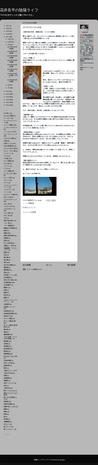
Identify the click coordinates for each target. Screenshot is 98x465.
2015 (7, 94)
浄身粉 (6, 344)
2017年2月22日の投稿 (12, 47)
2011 (7, 105)
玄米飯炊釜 (7, 282)
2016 (7, 91)
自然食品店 (7, 311)
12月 (9, 39)
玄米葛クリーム (9, 275)
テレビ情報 (7, 161)
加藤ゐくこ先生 (9, 245)
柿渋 (5, 262)
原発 (5, 272)
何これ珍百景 (8, 243)
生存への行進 (8, 363)
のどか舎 (7, 163)
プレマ (6, 183)
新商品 (6, 351)
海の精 (6, 257)
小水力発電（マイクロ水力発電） (10, 338)
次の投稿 (27, 265)
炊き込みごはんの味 (10, 356)
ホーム (49, 265)
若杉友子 (7, 316)
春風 (5, 332)
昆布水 (6, 295)
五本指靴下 (7, 285)
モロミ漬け (7, 213)
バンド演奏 (7, 171)
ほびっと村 (7, 197)
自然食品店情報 (9, 313)
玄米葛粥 (7, 277)
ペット (6, 192)
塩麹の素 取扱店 (9, 235)
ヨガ (5, 218)
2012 (7, 102)
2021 (7, 25)
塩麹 (5, 233)
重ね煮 (6, 329)
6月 (9, 88)
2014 (7, 97)
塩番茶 (6, 238)
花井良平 (85, 32)
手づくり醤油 (8, 318)
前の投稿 (71, 265)
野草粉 (6, 419)
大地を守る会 (8, 373)
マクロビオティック (10, 199)
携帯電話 (7, 270)
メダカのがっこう (9, 209)
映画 (5, 230)
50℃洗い (7, 113)
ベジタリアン (8, 189)
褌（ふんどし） (9, 429)
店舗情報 (7, 378)
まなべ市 (7, 204)
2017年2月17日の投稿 (12, 70)
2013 (7, 99)
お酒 (5, 141)
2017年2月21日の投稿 (12, 52)
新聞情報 (7, 354)
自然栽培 (7, 304)
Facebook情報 (8, 116)
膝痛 (5, 409)
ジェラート (7, 153)
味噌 (5, 414)
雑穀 (5, 297)
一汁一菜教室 (8, 225)
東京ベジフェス (9, 383)
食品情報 (7, 349)
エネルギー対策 (9, 138)
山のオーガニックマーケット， (10, 301)
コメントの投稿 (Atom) (34, 269)
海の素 (6, 260)
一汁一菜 (7, 223)
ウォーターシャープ (10, 134)
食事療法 (7, 346)
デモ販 (6, 158)
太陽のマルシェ (9, 370)
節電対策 (7, 365)
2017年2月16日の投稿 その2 (12, 75)
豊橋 (5, 411)
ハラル (6, 168)
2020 (7, 28)
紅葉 (5, 290)
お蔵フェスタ (8, 143)
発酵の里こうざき (9, 406)
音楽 (5, 240)
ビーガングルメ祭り (10, 173)
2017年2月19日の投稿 (12, 61)
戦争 (5, 368)
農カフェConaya (9, 390)
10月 (9, 44)
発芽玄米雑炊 (8, 404)
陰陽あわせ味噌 (9, 228)
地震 (5, 375)
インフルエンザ (9, 132)
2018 (7, 34)
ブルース (7, 180)
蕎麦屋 (6, 267)
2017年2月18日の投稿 (12, 65)
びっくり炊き (8, 178)
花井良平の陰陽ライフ (19, 10)
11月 (9, 42)
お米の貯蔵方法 (9, 146)
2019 (7, 31)
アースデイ (7, 118)
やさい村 (7, 215)
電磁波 (6, 380)
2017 (7, 36)
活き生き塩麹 (8, 265)
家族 (5, 252)
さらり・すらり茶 (9, 151)
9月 (9, 85)
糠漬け (6, 287)
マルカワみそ (8, 206)
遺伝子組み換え (9, 220)
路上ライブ (7, 427)
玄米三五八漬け (9, 280)
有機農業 (7, 422)
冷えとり (7, 424)
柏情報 (6, 401)
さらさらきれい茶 (9, 148)
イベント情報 (8, 125)
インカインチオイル (10, 127)
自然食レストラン (9, 307)
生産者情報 (7, 360)
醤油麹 (6, 341)
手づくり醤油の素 (9, 321)
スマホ (6, 156)
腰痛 (5, 292)
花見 (5, 255)
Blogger (62, 460)
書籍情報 (7, 334)
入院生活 (31, 203)
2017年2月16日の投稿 (12, 80)
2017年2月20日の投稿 (12, 56)
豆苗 (5, 385)
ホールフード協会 (9, 194)
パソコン (7, 166)
